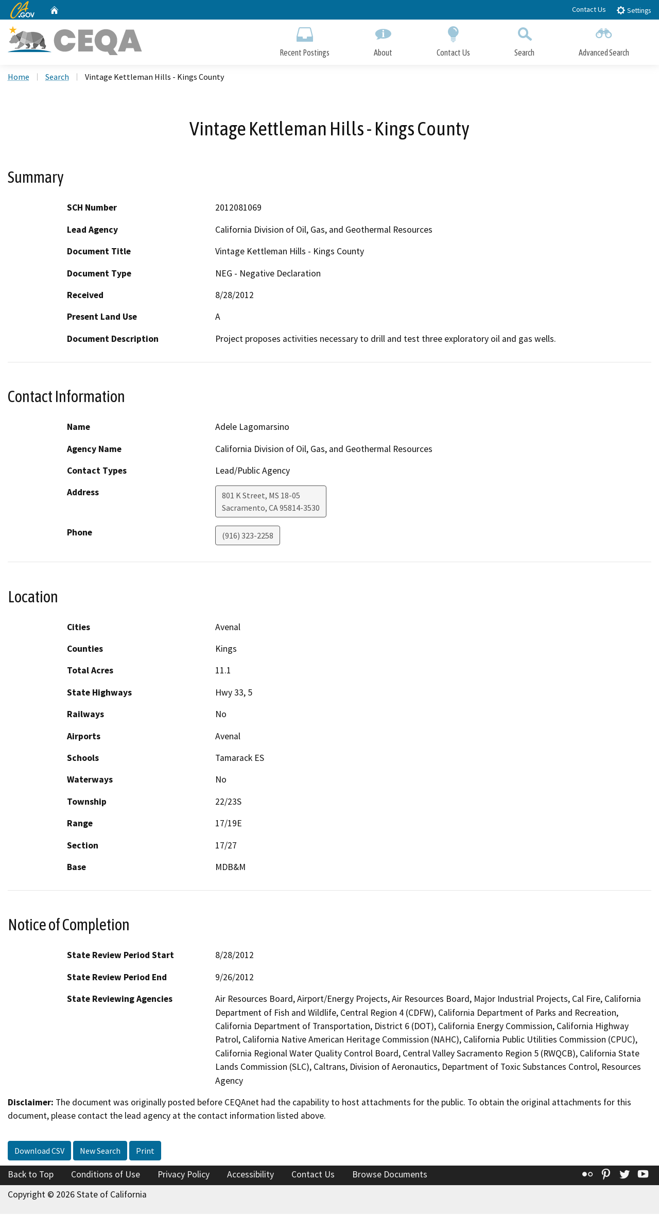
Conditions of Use (105, 1175)
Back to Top (31, 1175)
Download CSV (39, 1152)
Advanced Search (604, 40)
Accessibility (250, 1175)
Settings (633, 10)
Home (18, 78)
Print (145, 1152)
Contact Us (589, 9)
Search (524, 40)
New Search (100, 1152)
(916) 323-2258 (247, 537)
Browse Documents (389, 1175)
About (383, 40)
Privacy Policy (184, 1175)
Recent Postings (304, 40)
